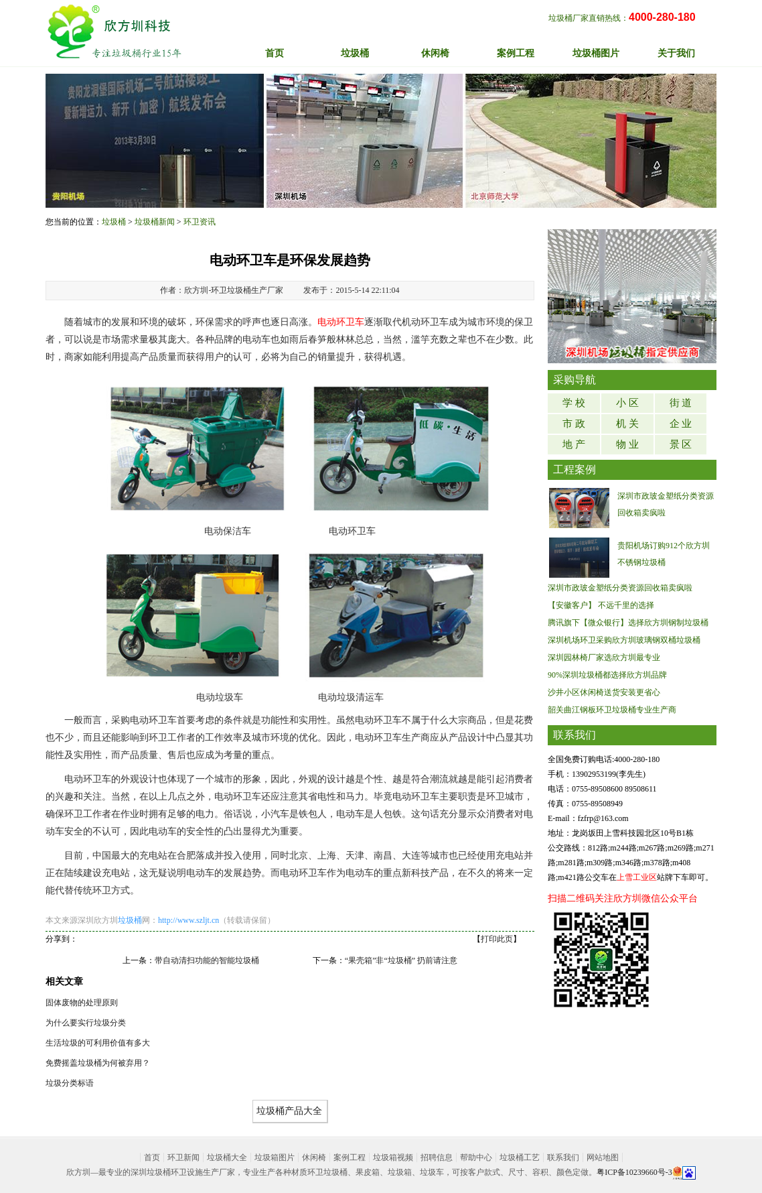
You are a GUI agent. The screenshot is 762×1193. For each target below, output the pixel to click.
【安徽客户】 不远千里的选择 (601, 605)
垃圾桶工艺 (520, 1157)
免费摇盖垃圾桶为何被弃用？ (98, 1063)
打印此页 (497, 939)
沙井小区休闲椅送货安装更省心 (604, 692)
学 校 (573, 402)
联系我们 (563, 1157)
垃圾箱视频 (393, 1157)
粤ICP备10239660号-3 (634, 1172)
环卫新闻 (183, 1157)
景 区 (681, 444)
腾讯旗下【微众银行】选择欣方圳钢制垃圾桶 (628, 622)
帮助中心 (476, 1157)
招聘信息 (437, 1157)
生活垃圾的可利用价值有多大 (98, 1043)
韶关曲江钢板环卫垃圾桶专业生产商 (612, 709)
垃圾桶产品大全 (289, 1111)
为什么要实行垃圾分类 (86, 1022)
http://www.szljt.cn (188, 920)
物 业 (627, 444)
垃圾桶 (114, 222)
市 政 (573, 423)
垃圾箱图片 (274, 1157)
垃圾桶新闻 (155, 222)
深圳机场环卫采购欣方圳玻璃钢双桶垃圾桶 (624, 640)
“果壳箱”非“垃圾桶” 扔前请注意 (401, 960)
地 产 (573, 444)
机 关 (627, 423)
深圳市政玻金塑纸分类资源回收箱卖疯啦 (620, 587)
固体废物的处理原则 (82, 1002)
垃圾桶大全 (227, 1157)
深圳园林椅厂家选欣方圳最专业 (604, 657)
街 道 (681, 402)
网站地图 (603, 1157)
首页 (274, 53)
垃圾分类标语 (70, 1083)
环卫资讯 (199, 222)
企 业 (681, 423)
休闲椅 (314, 1157)
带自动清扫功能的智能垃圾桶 (207, 960)
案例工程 (349, 1157)
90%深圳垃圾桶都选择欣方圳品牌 (607, 675)
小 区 (627, 402)
